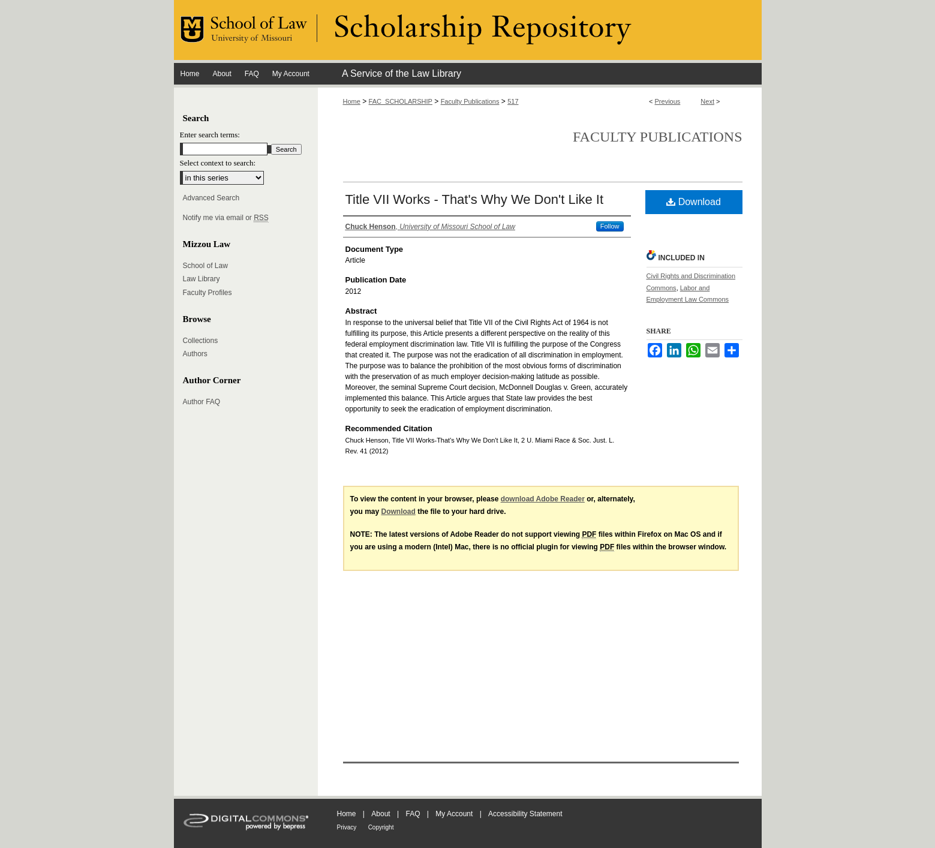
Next (707, 101)
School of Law (205, 265)
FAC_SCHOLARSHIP (400, 101)
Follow (610, 226)
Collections (200, 340)
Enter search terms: (210, 134)
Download (693, 202)
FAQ (412, 814)
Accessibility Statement (525, 814)
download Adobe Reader (543, 499)
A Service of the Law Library (401, 73)
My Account (454, 814)
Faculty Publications (470, 101)
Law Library (201, 279)
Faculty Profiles (207, 292)
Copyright (381, 827)
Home (351, 101)
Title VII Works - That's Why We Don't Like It (474, 199)
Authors (195, 354)
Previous (668, 101)
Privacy (347, 827)
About (380, 814)
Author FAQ (202, 402)
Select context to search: (218, 162)
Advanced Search (211, 198)
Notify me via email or (226, 217)
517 (512, 101)
